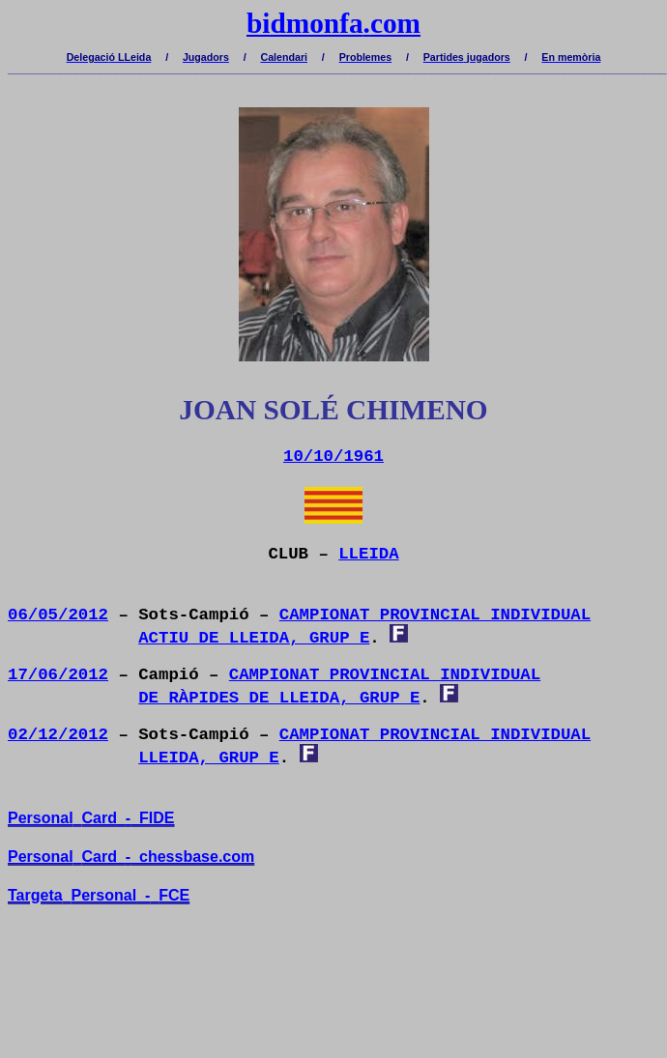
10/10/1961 (333, 456)
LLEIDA (368, 554)
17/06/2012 (58, 675)
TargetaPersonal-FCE (98, 895)
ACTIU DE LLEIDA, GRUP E (253, 638)
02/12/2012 (58, 735)
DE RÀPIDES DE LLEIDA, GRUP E (279, 698)
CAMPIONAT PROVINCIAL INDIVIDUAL (435, 615)
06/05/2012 (58, 615)
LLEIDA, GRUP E (208, 758)
